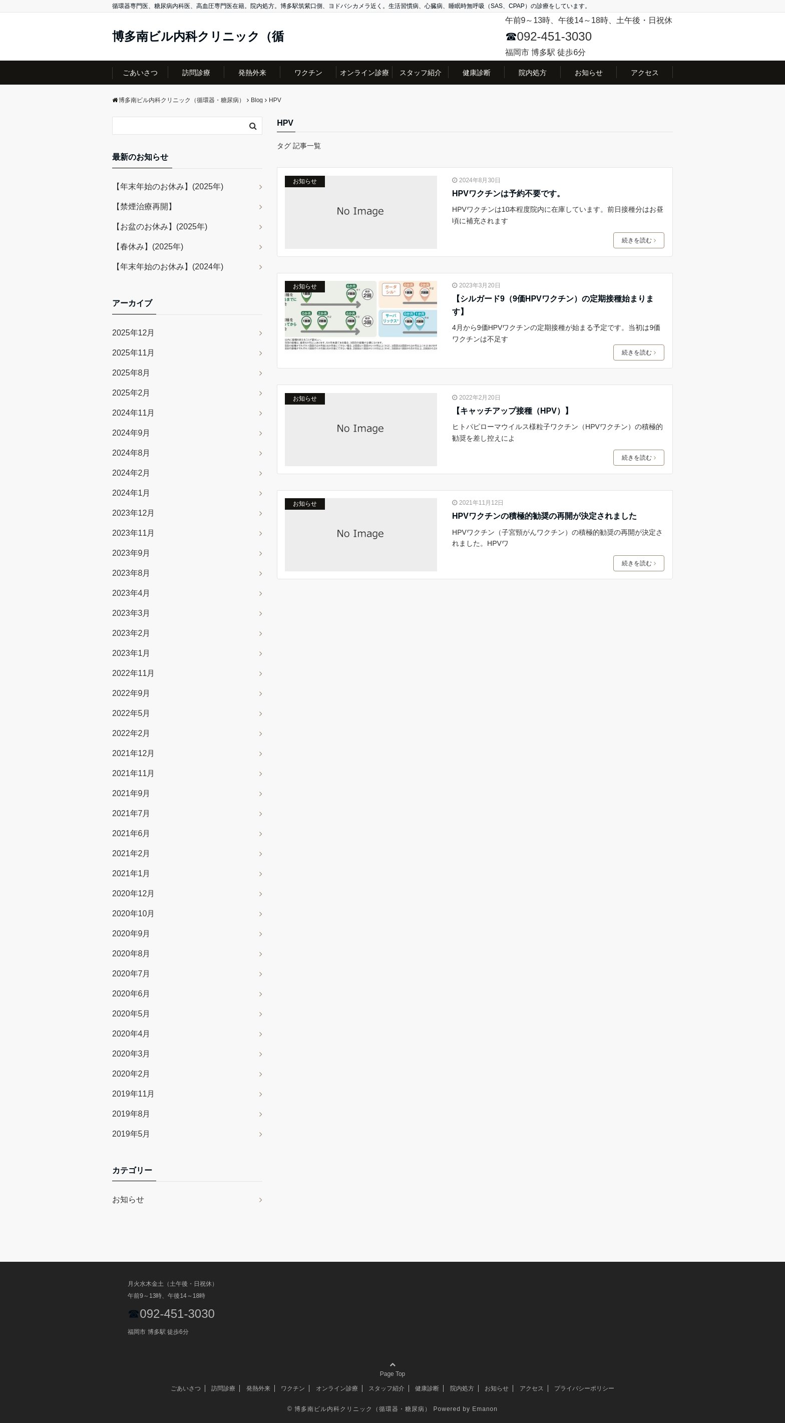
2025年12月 (133, 332)
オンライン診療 (364, 73)
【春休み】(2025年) (147, 246)
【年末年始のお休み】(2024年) (167, 266)
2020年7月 (131, 973)
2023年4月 (131, 593)
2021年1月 (131, 873)
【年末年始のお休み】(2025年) (167, 186)
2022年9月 (131, 693)
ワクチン (308, 73)
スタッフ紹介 (421, 73)
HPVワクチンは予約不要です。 (508, 193)
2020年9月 (131, 933)
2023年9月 (131, 553)
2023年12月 (133, 513)
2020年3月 (131, 1053)
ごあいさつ (140, 73)
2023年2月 (131, 633)
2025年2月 (131, 393)
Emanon (485, 1408)
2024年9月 (131, 433)
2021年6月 (131, 833)
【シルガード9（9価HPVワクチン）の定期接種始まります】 (553, 305)
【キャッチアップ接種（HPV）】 (512, 411)
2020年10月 (133, 913)
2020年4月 (131, 1033)
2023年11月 (133, 533)
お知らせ (589, 73)
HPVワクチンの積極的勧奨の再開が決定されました (544, 516)
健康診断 (477, 73)
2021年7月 (131, 813)
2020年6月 (131, 993)
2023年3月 (131, 613)
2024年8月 (131, 453)
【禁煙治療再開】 (144, 206)
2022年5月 (131, 713)
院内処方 (533, 73)
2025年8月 (131, 373)
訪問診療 (196, 73)
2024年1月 (131, 493)
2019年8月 (131, 1114)
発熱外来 (252, 73)
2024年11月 (133, 413)
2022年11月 (133, 673)
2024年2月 (131, 473)
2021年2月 (131, 853)
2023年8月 (131, 573)
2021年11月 (133, 773)
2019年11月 (133, 1094)
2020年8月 (131, 953)
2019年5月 (131, 1134)
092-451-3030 (554, 36)
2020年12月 (133, 893)
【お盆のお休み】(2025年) (159, 226)
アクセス (645, 73)
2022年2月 (131, 733)
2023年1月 (131, 653)
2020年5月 (131, 1013)
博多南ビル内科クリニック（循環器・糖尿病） (362, 1408)
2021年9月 (131, 793)
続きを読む (639, 240)
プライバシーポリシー (584, 1388)
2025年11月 (133, 352)
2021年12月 (133, 753)
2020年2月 (131, 1074)
